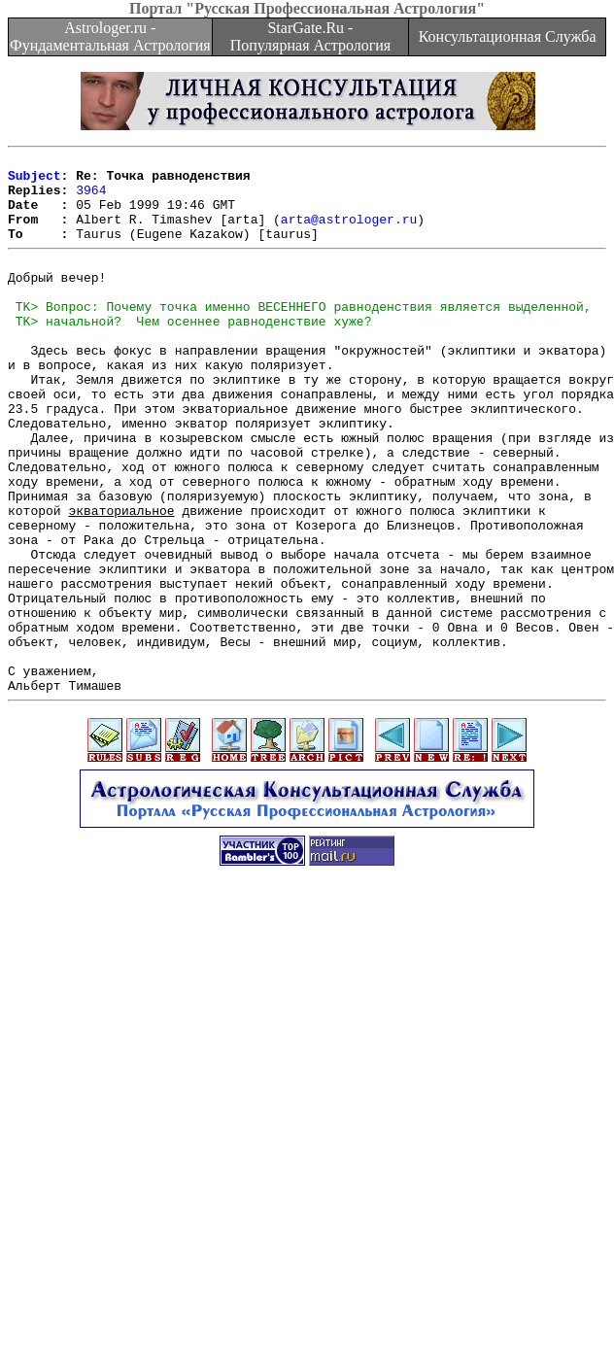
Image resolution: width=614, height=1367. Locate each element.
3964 (91, 198)
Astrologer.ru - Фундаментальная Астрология (110, 36)
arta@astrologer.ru (349, 233)
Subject (34, 180)
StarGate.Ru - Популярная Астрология (310, 36)
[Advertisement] (182, 1166)
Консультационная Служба (508, 36)
